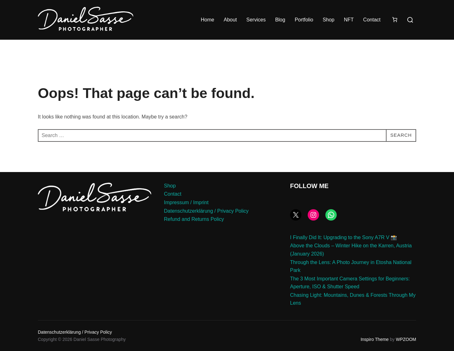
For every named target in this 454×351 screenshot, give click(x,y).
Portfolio (304, 19)
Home (207, 19)
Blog (280, 19)
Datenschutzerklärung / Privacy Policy (206, 211)
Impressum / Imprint (186, 202)
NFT (349, 19)
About (230, 19)
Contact (372, 19)
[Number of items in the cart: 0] (394, 19)
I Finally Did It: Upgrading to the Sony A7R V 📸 (343, 237)
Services (255, 19)
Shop (328, 19)
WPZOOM (406, 339)
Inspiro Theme (375, 339)
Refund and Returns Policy (194, 219)
